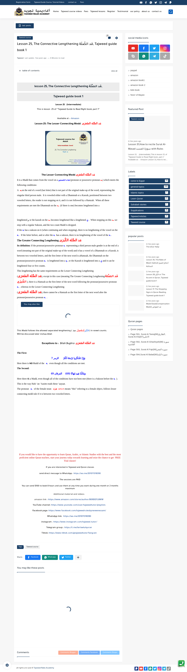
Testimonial (122, 12)
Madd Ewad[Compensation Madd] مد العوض (158, 305)
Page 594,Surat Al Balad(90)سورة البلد (149, 354)
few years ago (135, 141)
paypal (133, 70)
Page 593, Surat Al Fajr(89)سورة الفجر (149, 349)
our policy (135, 12)
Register (111, 12)
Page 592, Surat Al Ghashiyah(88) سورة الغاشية (148, 343)
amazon (134, 75)
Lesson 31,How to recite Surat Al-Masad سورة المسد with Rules (147, 146)
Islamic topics (149, 192)
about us (146, 12)
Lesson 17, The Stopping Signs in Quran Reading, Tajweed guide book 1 (156, 292)
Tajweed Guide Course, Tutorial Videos (49, 2)
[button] (33, 557)
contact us (72, 2)
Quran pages (136, 329)
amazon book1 (137, 80)
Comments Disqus (110, 653)
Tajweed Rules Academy (44, 668)
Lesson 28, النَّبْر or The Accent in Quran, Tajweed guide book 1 (157, 278)
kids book (135, 90)
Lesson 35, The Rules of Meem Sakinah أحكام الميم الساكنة (157, 263)
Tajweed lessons (97, 12)
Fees (82, 2)
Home (56, 12)
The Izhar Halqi (152, 247)
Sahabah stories (149, 204)
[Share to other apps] (78, 557)
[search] (171, 12)
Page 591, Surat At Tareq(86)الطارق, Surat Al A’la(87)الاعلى (147, 335)
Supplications (149, 210)
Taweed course (25, 38)
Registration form (23, 2)
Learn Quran (149, 198)
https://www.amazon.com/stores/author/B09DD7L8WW (75, 500)
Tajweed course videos (71, 12)
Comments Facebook (89, 653)
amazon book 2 (137, 85)
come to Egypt (149, 180)
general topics (149, 186)
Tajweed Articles (149, 216)
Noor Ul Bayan (137, 95)
